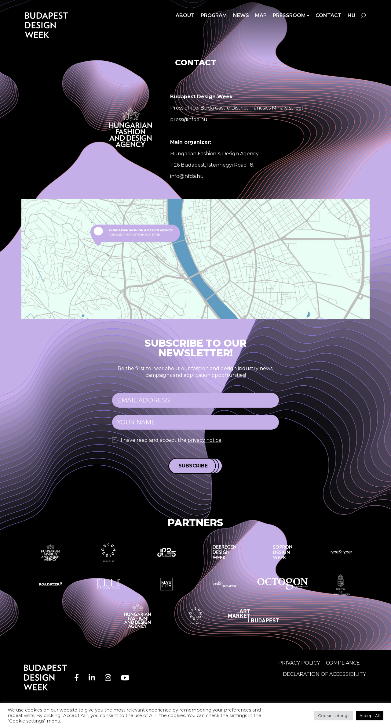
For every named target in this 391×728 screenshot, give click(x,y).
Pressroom (289, 15)
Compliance (343, 663)
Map (261, 15)
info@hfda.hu (187, 176)
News (241, 15)
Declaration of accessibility (324, 674)
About (185, 15)
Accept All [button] (370, 715)
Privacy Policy (299, 663)
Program (214, 15)
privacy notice (204, 440)
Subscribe (193, 466)
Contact (329, 15)
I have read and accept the (171, 440)
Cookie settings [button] (333, 715)
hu (351, 15)
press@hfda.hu (188, 119)
